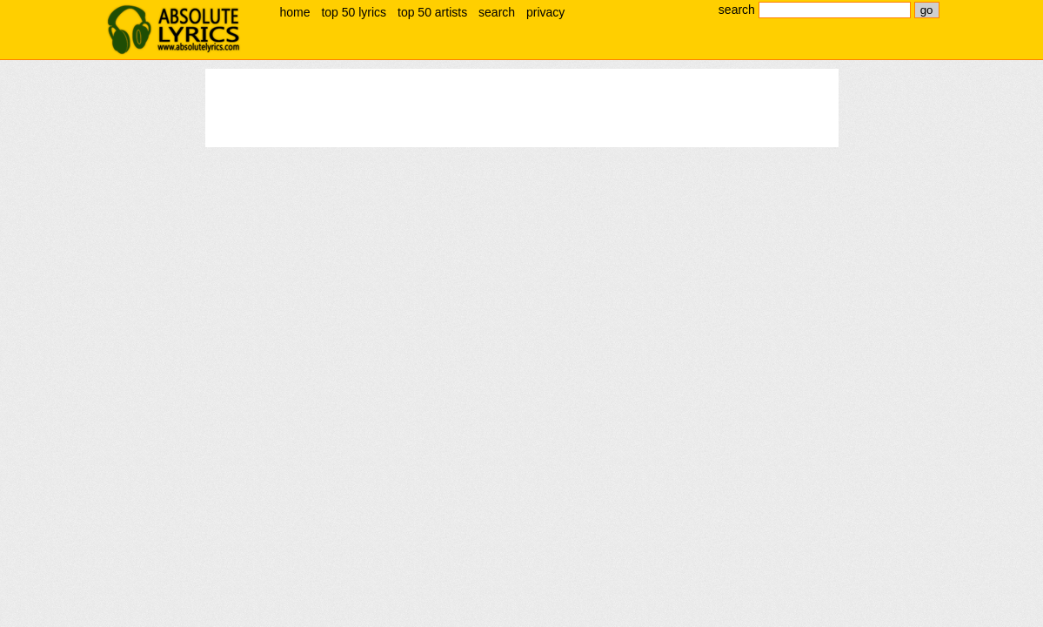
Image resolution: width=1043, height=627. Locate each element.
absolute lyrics (174, 29)
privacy (545, 12)
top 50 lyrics (353, 12)
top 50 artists (432, 12)
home (295, 12)
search (496, 12)
